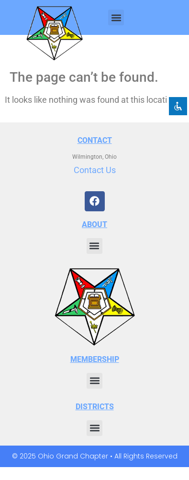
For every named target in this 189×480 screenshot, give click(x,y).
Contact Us (95, 170)
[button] (116, 17)
